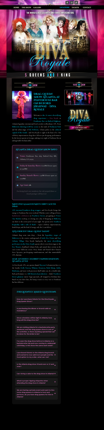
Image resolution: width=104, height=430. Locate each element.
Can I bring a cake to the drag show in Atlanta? (34, 391)
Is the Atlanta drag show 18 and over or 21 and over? (35, 380)
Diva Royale (54, 118)
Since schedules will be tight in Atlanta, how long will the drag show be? (34, 321)
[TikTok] (76, 2)
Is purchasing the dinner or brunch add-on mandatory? (36, 311)
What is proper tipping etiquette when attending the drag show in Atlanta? (34, 401)
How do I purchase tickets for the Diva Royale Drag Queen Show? (34, 301)
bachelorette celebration (20, 216)
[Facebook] (67, 2)
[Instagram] (72, 2)
